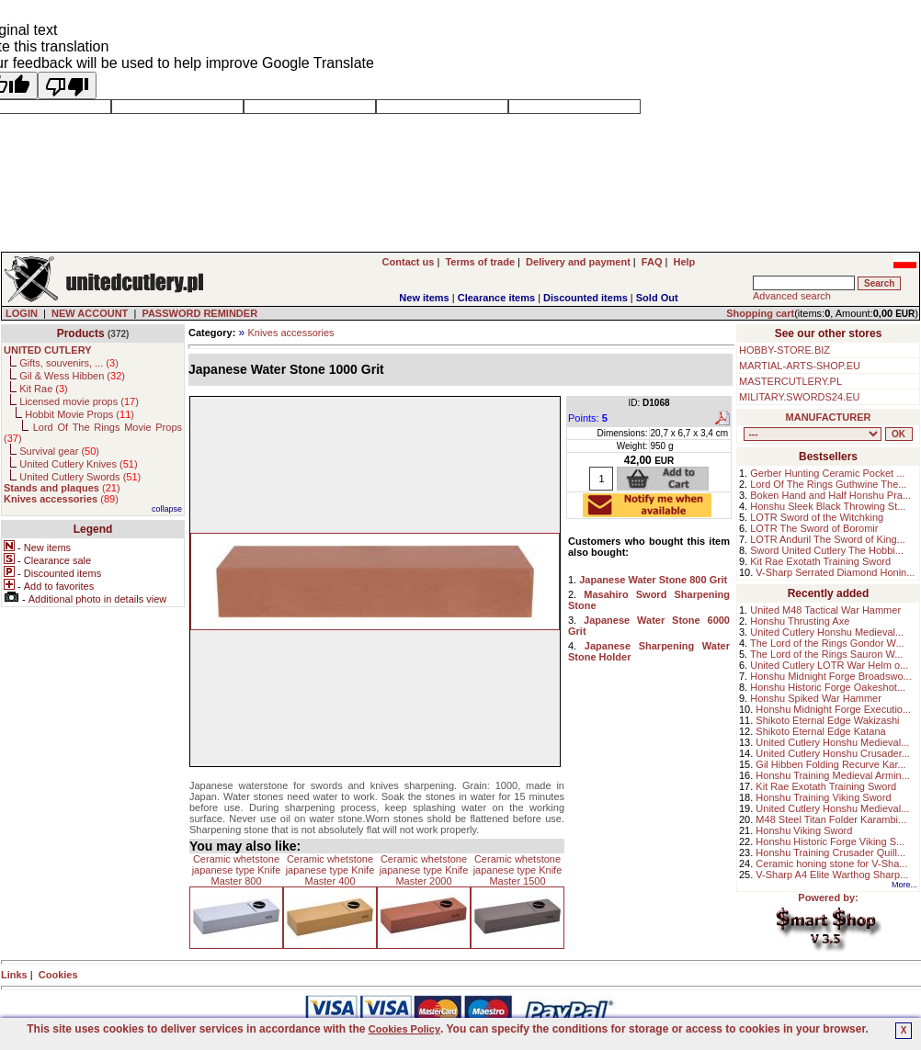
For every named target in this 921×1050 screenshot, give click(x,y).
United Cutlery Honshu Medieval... (827, 632)
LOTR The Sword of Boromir (814, 528)
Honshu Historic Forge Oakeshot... (827, 687)
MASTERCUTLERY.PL (790, 381)
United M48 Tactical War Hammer (825, 609)
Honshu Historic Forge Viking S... (830, 841)
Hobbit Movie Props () (79, 414)
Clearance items (496, 297)
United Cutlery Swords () (80, 476)
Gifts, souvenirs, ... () (69, 362)
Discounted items (585, 297)
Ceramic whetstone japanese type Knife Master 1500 (518, 869)
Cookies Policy (404, 1028)
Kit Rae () (43, 388)
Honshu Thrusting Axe (799, 621)
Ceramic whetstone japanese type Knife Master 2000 (424, 869)
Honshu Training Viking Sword (823, 797)
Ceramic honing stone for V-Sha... (831, 863)
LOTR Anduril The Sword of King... (827, 539)
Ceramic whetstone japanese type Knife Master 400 (330, 869)
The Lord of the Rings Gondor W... (827, 643)
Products (81, 333)
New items (424, 297)
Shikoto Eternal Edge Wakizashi (827, 720)
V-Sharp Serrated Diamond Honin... (835, 572)
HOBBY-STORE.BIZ (784, 350)
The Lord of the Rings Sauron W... (826, 654)
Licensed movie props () (79, 401)
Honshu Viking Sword (804, 830)
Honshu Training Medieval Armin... (833, 775)
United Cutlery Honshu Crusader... (833, 753)
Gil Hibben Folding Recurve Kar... (830, 764)
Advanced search (792, 295)
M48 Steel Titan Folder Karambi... (831, 819)
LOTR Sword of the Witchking (816, 517)
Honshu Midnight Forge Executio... (833, 709)
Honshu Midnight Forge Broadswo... (830, 676)
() (62, 487)
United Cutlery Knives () (78, 463)
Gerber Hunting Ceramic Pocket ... (827, 473)
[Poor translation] (67, 85)
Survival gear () (59, 451)
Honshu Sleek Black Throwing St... (827, 506)
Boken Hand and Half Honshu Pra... (830, 495)
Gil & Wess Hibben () (72, 375)
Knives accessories (290, 332)
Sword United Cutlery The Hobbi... (827, 550)
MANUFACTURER (828, 417)
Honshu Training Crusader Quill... (830, 852)
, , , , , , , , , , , (812, 434)
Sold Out (657, 297)
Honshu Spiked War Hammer (815, 698)
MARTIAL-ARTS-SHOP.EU (799, 365)
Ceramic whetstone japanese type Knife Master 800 (236, 869)
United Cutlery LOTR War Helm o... (829, 665)
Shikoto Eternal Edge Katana (820, 731)
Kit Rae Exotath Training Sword (820, 561)
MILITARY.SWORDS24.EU (799, 396)
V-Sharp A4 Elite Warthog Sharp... (832, 874)
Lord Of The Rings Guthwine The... (828, 484)
